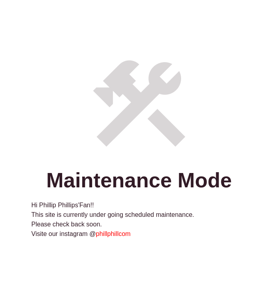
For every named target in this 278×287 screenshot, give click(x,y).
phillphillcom (113, 233)
